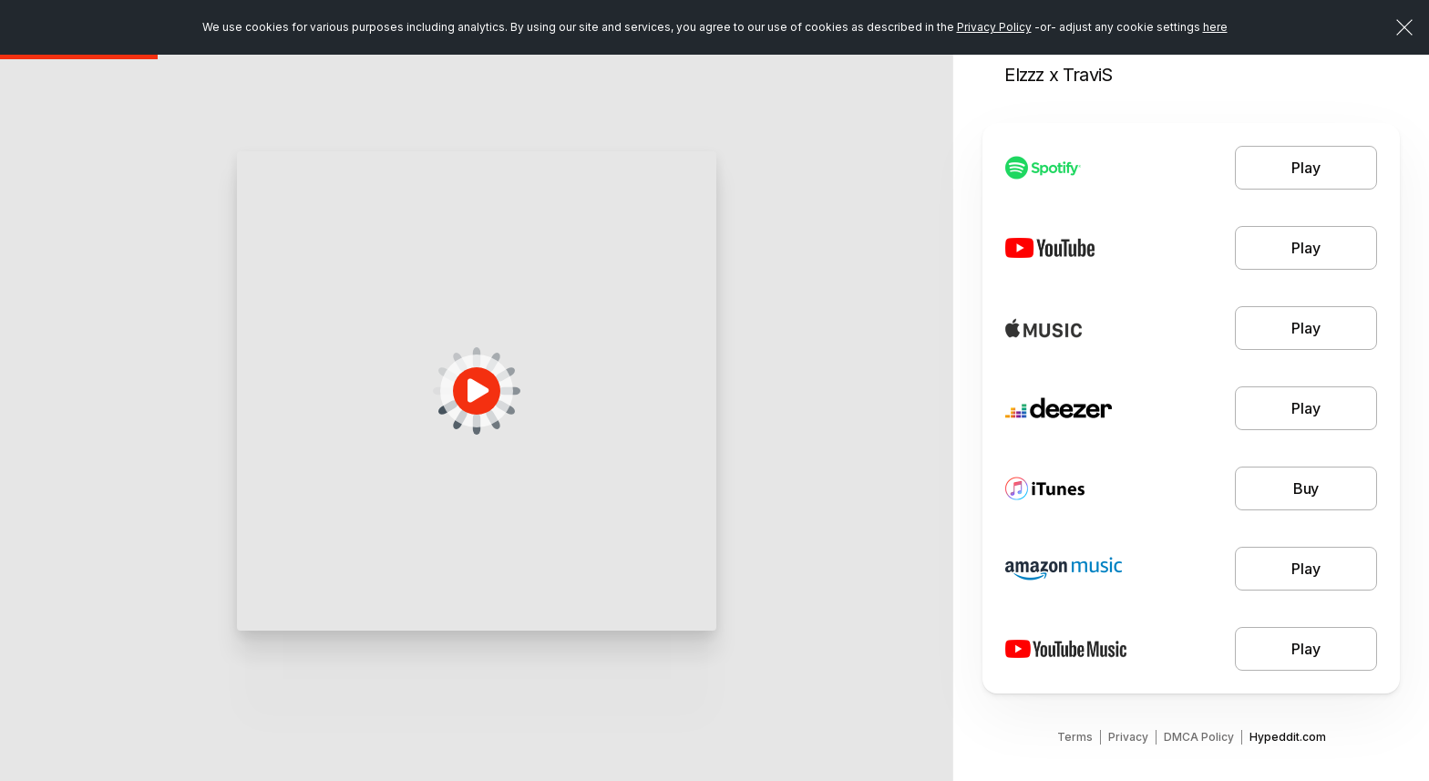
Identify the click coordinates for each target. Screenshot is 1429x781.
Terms (1075, 737)
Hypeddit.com (1287, 737)
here (1215, 27)
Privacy (1128, 737)
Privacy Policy (994, 27)
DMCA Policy (1199, 737)
